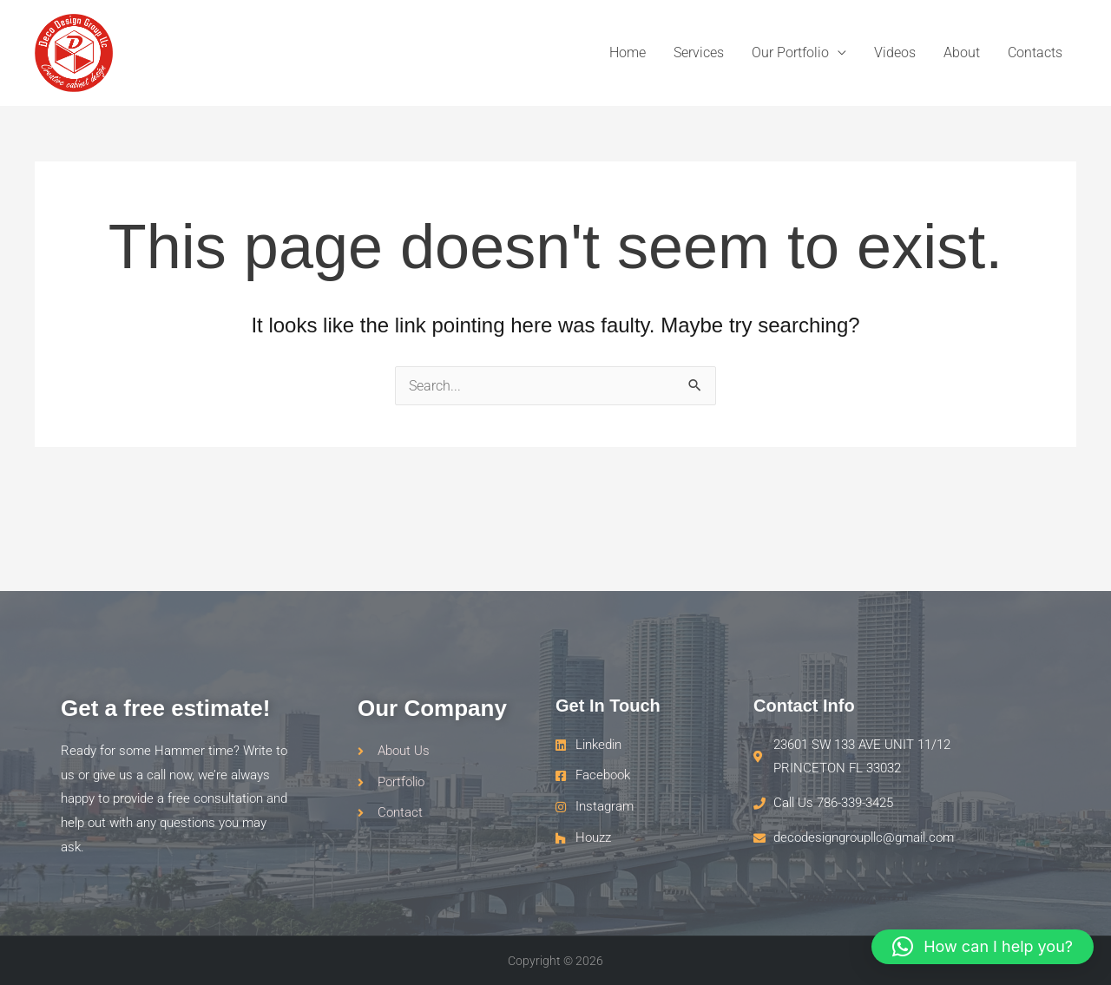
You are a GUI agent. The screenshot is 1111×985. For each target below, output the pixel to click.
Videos (895, 52)
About (961, 52)
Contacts (1035, 52)
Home (627, 52)
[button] (982, 946)
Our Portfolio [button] (790, 52)
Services (699, 52)
